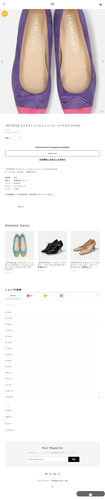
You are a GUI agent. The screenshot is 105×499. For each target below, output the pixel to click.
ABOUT (8, 417)
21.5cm (8, 312)
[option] (52, 61)
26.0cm (8, 367)
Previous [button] (2, 61)
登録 (73, 459)
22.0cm (8, 318)
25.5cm (8, 361)
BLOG (8, 424)
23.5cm (8, 336)
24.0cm (9, 342)
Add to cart (52, 153)
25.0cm (8, 354)
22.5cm (8, 324)
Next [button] (102, 61)
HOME (8, 410)
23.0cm (8, 330)
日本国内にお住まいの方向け (52, 159)
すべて (13, 296)
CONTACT (10, 430)
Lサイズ (8, 385)
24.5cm (8, 348)
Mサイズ (8, 379)
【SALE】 (9, 397)
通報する (21, 206)
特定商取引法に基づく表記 (60, 480)
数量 (7, 138)
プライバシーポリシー (44, 480)
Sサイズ (8, 373)
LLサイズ (9, 391)
